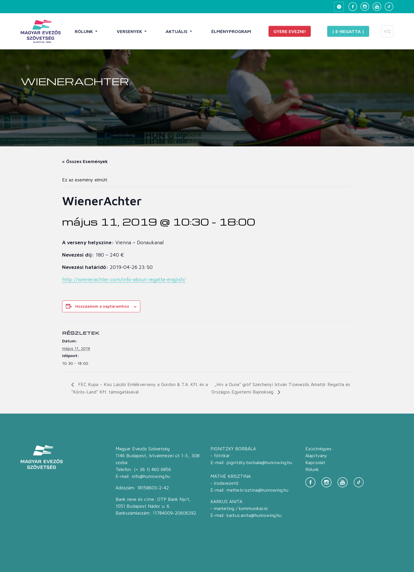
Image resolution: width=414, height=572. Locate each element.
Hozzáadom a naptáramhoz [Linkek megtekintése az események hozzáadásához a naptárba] (102, 306)
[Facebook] (352, 6)
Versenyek (130, 31)
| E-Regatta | (348, 31)
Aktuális (177, 31)
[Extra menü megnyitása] (387, 31)
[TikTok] (389, 6)
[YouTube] (377, 6)
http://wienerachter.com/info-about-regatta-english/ (124, 279)
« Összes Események (85, 161)
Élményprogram (231, 31)
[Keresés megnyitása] (339, 6)
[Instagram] (365, 6)
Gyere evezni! (289, 31)
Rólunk (84, 31)
